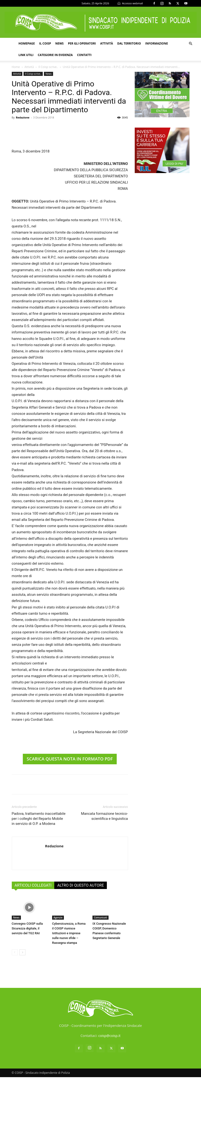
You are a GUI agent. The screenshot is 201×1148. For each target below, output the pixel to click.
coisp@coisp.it (109, 1106)
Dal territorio (129, 43)
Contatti (84, 55)
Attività (106, 43)
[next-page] (22, 1023)
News (59, 43)
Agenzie (58, 988)
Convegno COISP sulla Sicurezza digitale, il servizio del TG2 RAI (27, 999)
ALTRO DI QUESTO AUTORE (80, 956)
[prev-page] (15, 1023)
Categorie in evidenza (55, 55)
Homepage (26, 43)
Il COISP (45, 43)
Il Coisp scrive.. (48, 67)
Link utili (25, 55)
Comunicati (100, 988)
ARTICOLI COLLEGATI (33, 956)
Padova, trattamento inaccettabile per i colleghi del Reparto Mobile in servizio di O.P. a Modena (39, 890)
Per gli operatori (82, 43)
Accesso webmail (130, 3)
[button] (190, 43)
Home (16, 67)
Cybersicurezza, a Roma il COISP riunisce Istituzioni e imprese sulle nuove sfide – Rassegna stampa (69, 1004)
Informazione (156, 43)
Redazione (23, 117)
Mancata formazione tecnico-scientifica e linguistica (104, 887)
